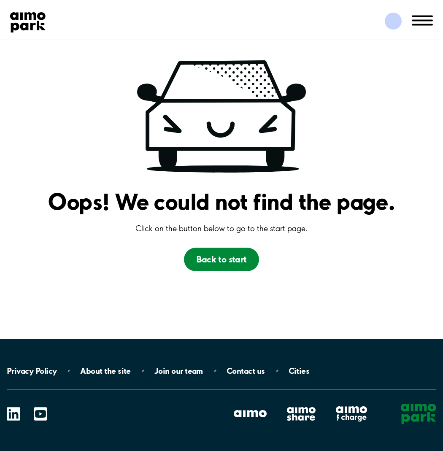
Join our (178, 371)
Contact (246, 371)
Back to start (221, 259)
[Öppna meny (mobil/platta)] (422, 19)
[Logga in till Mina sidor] (393, 21)
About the (105, 371)
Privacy (32, 371)
